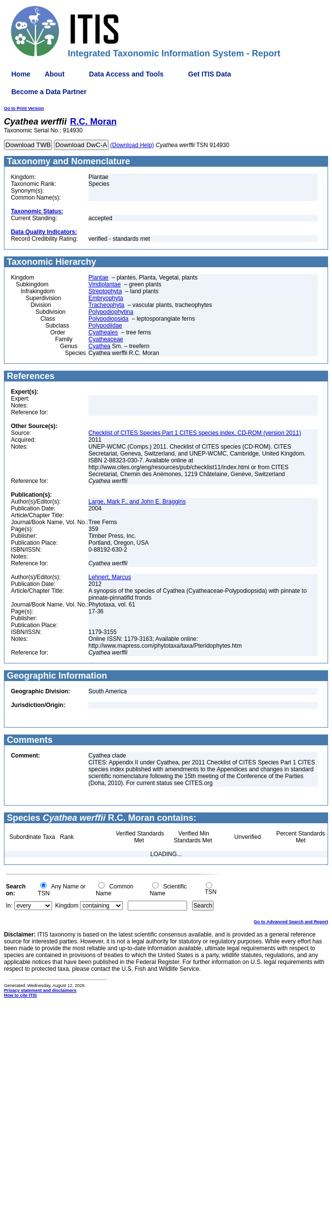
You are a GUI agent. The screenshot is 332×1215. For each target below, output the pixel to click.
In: (9, 905)
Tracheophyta (106, 305)
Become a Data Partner (48, 92)
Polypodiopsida (108, 318)
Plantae (98, 277)
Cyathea (99, 346)
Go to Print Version (24, 108)
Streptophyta (105, 291)
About (54, 74)
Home (20, 74)
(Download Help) (132, 145)
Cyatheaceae (105, 339)
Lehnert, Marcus (109, 577)
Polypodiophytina (110, 311)
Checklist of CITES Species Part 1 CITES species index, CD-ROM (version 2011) (194, 433)
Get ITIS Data (209, 74)
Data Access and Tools (126, 74)
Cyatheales (103, 332)
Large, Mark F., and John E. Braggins (137, 501)
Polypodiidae (105, 325)
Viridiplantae (104, 284)
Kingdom (66, 905)
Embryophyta (105, 298)
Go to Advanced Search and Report (291, 921)
